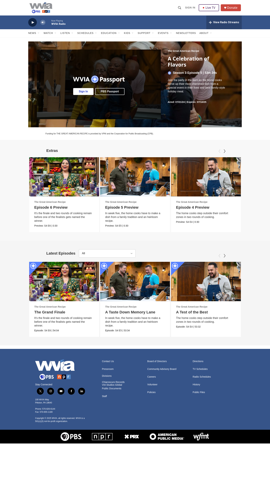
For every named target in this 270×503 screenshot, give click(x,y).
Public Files (199, 395)
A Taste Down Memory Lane (130, 315)
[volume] (43, 25)
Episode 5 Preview (121, 210)
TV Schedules (200, 371)
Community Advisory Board (161, 371)
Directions (198, 364)
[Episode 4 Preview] (221, 179)
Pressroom (108, 371)
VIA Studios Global (112, 387)
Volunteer (152, 387)
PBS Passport (110, 94)
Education (108, 35)
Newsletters (186, 35)
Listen (65, 35)
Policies (151, 395)
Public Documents (111, 391)
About (204, 35)
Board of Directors (157, 364)
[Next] (224, 153)
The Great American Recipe (183, 53)
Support (144, 35)
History (196, 387)
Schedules (85, 35)
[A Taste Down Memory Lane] (135, 284)
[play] (32, 25)
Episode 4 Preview (208, 210)
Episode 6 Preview (51, 210)
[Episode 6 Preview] (64, 179)
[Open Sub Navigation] (38, 35)
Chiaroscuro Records (113, 384)
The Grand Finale (49, 315)
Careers (151, 379)
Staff (104, 399)
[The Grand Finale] (64, 284)
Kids (127, 35)
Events (163, 35)
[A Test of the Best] (221, 284)
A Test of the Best (207, 315)
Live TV (209, 9)
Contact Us (108, 364)
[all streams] (224, 25)
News (32, 35)
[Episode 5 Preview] (135, 179)
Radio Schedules (202, 379)
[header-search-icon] (179, 8)
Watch (48, 35)
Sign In (190, 9)
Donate (233, 9)
